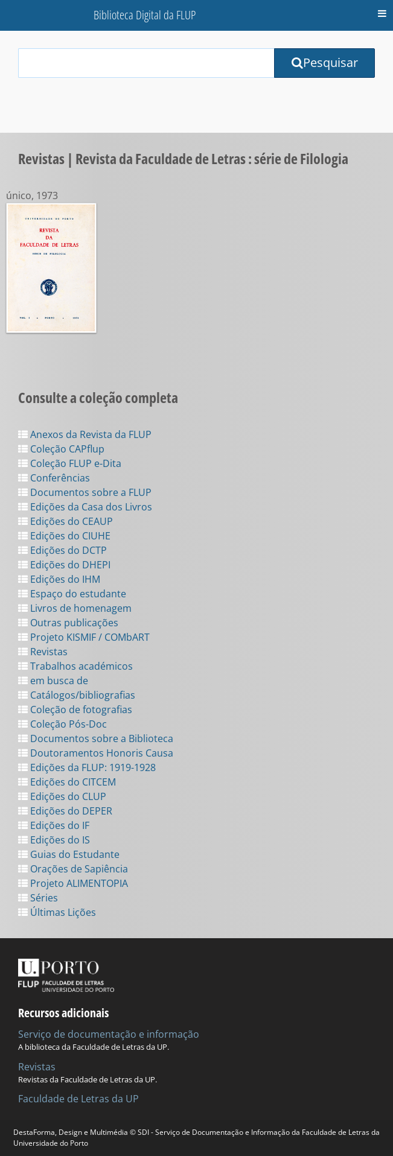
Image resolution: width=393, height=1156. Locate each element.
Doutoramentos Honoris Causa (95, 753)
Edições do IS (54, 839)
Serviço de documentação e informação (108, 1034)
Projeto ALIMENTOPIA (73, 883)
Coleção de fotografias (75, 709)
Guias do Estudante (69, 854)
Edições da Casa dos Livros (85, 506)
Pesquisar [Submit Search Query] (325, 62)
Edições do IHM (59, 579)
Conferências (54, 477)
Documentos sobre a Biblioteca (95, 738)
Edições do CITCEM (67, 782)
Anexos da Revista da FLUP (85, 434)
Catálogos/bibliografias (76, 695)
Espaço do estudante (72, 593)
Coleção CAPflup (61, 449)
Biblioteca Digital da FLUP (145, 15)
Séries (38, 897)
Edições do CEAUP (65, 521)
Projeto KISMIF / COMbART (84, 637)
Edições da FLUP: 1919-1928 (87, 767)
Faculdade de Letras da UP (78, 1098)
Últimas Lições (57, 912)
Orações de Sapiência (73, 868)
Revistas (43, 651)
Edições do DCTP (62, 550)
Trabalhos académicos (75, 666)
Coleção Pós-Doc (62, 724)
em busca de (53, 680)
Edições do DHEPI (64, 564)
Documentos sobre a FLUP (85, 492)
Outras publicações (68, 622)
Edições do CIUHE (64, 535)
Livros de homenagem (75, 608)
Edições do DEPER (65, 811)
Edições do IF (53, 825)
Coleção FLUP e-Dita (69, 463)
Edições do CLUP (62, 796)
